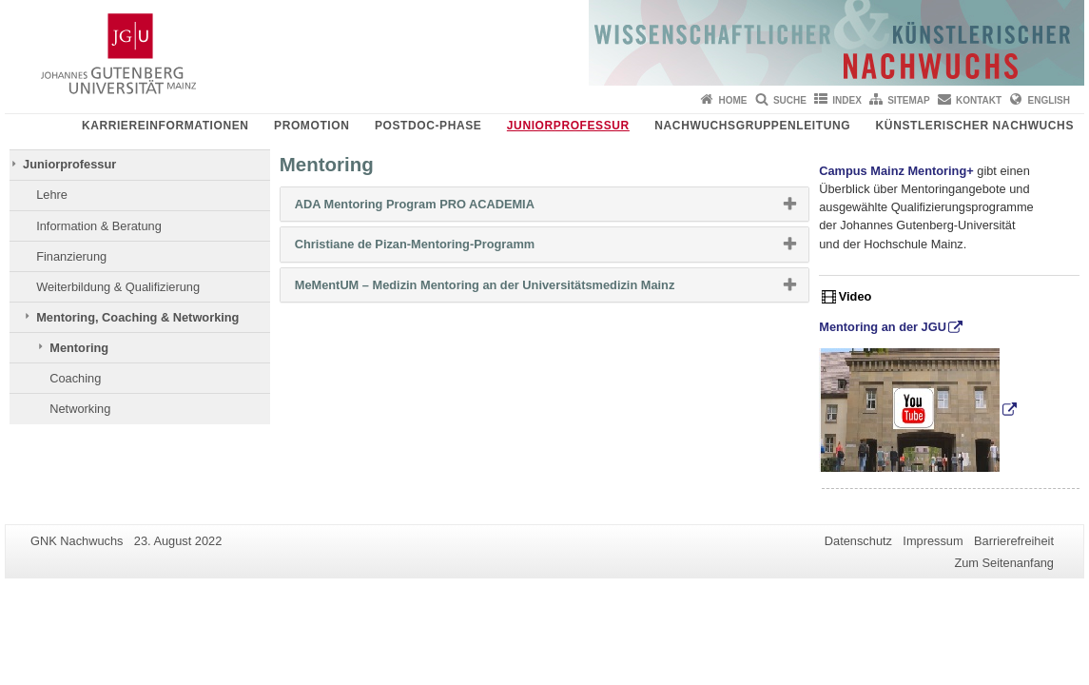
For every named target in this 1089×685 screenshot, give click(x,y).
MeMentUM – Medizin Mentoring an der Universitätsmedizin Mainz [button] (515, 289)
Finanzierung (71, 256)
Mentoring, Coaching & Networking (137, 317)
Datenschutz (858, 541)
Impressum (933, 541)
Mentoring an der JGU (882, 327)
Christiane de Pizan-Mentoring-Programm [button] (445, 248)
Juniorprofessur (568, 125)
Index (847, 100)
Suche (790, 100)
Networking (79, 408)
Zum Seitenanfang (1004, 563)
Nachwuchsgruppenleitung (752, 125)
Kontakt (978, 100)
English (1049, 100)
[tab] (545, 204)
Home (733, 100)
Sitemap (908, 100)
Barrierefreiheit (1014, 541)
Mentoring (78, 348)
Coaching (75, 378)
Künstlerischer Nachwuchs (975, 125)
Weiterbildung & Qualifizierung (118, 287)
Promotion (311, 125)
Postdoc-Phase (428, 125)
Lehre (52, 194)
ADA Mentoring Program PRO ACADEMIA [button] (445, 208)
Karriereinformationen (165, 125)
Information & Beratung (99, 226)
